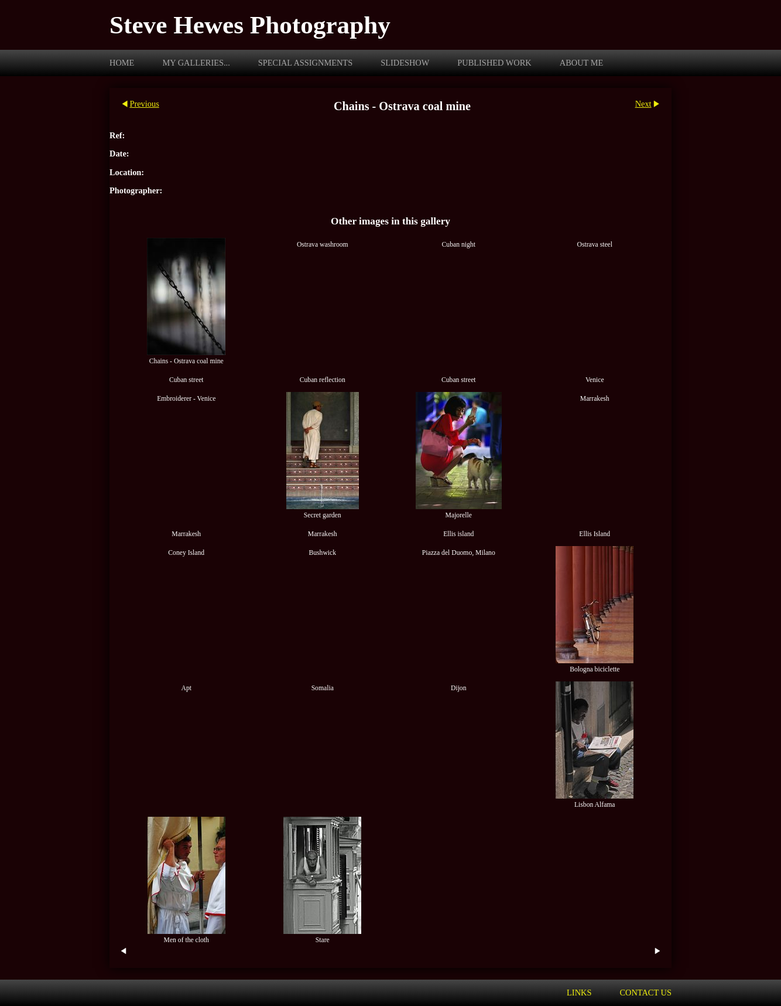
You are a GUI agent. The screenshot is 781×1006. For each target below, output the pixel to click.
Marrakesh (594, 399)
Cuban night (458, 244)
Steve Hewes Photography (249, 25)
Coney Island (186, 553)
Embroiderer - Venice (186, 399)
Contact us (645, 992)
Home (121, 62)
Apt (186, 688)
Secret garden (322, 515)
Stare (323, 940)
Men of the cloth (186, 940)
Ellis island (458, 534)
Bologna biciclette (594, 669)
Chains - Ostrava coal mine (186, 361)
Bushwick (322, 553)
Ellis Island (594, 534)
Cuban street (186, 380)
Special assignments (305, 62)
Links (579, 992)
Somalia (322, 688)
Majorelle (459, 515)
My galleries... (195, 62)
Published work (494, 62)
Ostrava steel (594, 244)
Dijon (459, 688)
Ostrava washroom (322, 244)
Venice (594, 380)
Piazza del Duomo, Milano (458, 553)
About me (582, 62)
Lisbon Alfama (594, 805)
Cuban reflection (322, 380)
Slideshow (405, 62)
